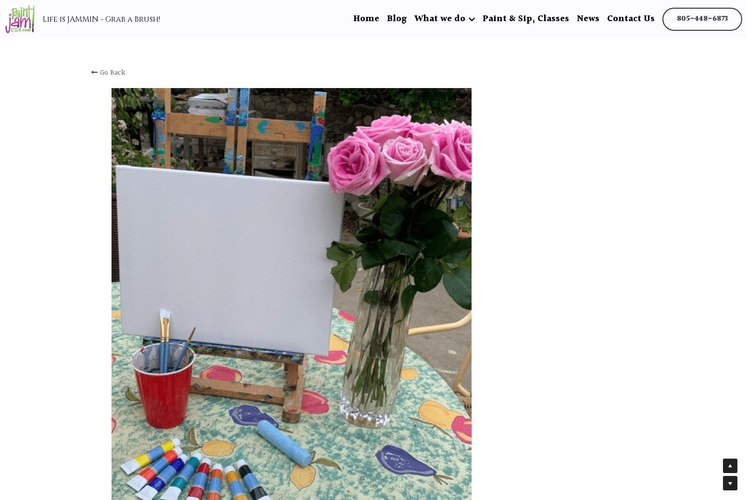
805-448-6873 (702, 19)
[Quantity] (551, 355)
